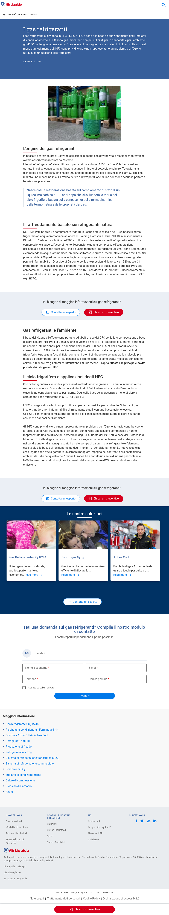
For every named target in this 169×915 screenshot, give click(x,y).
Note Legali (37, 898)
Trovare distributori (16, 833)
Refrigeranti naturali (18, 741)
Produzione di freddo (19, 746)
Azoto (9, 791)
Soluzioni (52, 824)
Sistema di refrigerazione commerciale (30, 763)
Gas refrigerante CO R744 (22, 724)
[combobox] (164, 5)
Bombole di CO (15, 769)
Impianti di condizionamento (23, 774)
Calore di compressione (20, 780)
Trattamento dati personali (63, 898)
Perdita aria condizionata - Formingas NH (33, 729)
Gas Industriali (14, 821)
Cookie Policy (91, 898)
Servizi (50, 836)
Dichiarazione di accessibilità (121, 898)
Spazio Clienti (56, 842)
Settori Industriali (56, 830)
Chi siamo (93, 839)
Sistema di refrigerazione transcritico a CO (32, 758)
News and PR (95, 833)
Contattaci (94, 821)
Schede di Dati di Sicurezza (15, 841)
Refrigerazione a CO (19, 752)
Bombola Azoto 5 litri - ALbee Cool (27, 735)
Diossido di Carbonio (19, 786)
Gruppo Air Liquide (99, 827)
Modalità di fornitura (17, 827)
